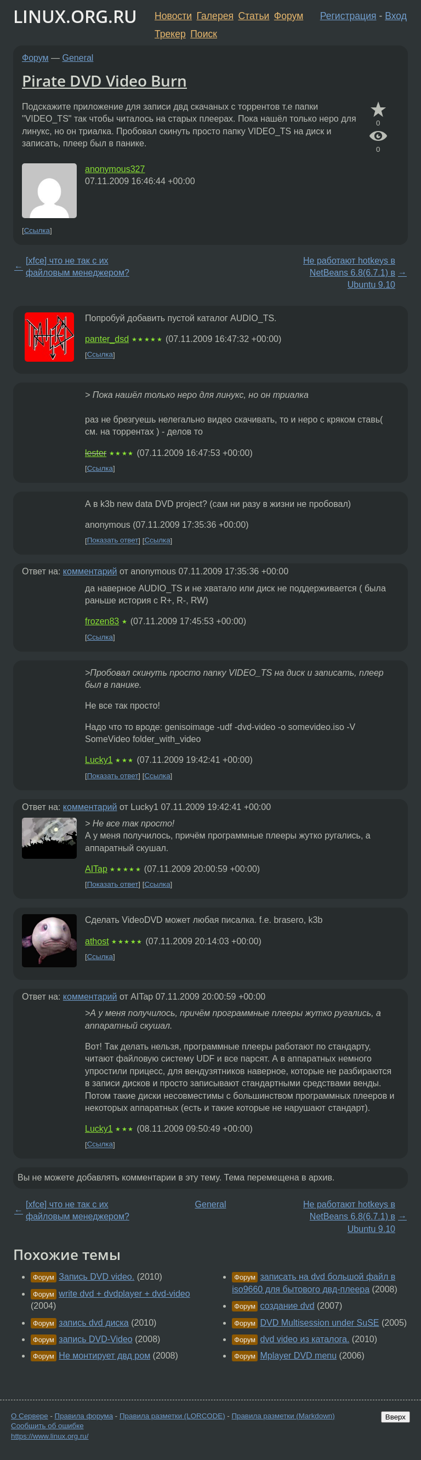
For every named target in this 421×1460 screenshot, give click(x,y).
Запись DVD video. (96, 1276)
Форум (288, 15)
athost (97, 941)
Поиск (203, 33)
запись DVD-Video (95, 1339)
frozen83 (102, 621)
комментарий (90, 571)
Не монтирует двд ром (104, 1355)
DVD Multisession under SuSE (319, 1322)
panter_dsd (107, 339)
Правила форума (84, 1416)
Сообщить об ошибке (47, 1426)
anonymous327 (115, 169)
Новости (173, 15)
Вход (396, 15)
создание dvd (287, 1305)
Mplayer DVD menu (298, 1355)
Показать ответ (113, 541)
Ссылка (37, 230)
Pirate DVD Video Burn (104, 80)
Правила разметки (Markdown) (282, 1416)
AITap (96, 869)
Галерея (215, 15)
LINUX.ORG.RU (75, 16)
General (78, 57)
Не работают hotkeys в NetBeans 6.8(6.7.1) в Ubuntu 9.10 (349, 273)
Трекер (170, 33)
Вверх (395, 1417)
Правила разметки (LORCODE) (172, 1416)
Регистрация (348, 15)
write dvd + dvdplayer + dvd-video (124, 1293)
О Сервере (29, 1416)
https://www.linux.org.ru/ (49, 1436)
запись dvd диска (93, 1322)
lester (95, 453)
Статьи (253, 15)
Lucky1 (99, 760)
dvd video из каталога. (305, 1339)
